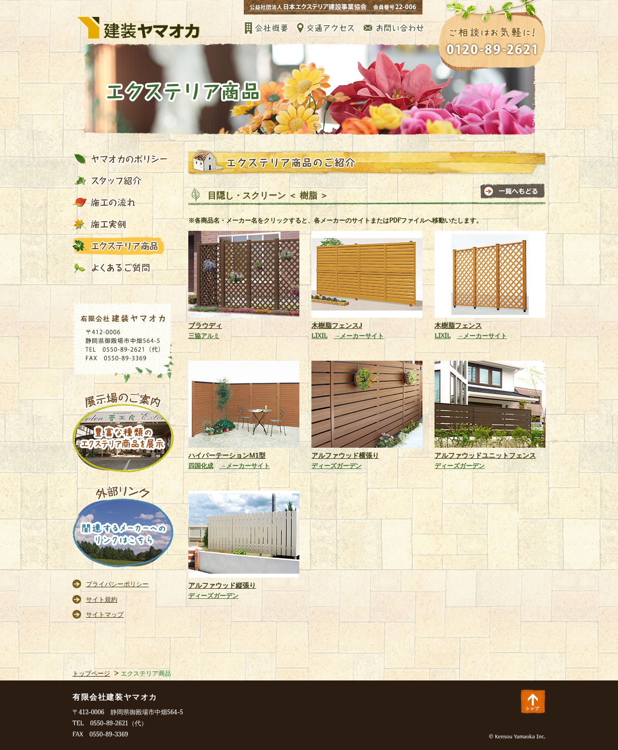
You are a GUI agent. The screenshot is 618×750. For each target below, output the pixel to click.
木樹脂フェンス (458, 325)
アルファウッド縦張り (222, 585)
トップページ (91, 673)
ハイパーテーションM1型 (227, 455)
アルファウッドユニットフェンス (485, 455)
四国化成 (200, 465)
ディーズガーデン (336, 465)
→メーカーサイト (359, 336)
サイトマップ (105, 614)
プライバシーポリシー (117, 584)
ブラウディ (205, 325)
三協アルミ (204, 336)
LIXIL (319, 336)
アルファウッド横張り (345, 455)
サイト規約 (101, 599)
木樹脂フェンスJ (336, 325)
